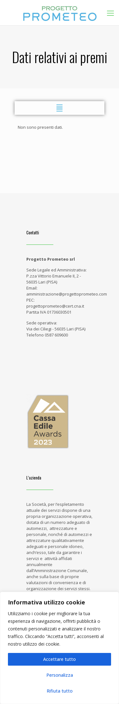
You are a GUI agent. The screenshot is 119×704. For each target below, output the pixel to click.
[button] (59, 108)
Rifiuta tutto (60, 691)
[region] (59, 648)
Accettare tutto (59, 659)
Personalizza (59, 675)
